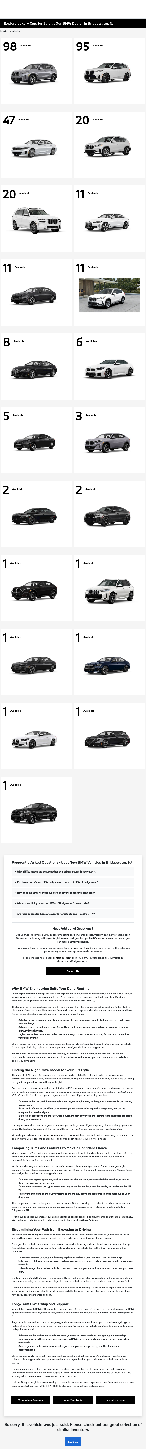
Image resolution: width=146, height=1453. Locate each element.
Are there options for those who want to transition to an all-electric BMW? (56, 913)
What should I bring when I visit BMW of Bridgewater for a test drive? (53, 903)
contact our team (62, 957)
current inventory (51, 1135)
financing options (85, 1244)
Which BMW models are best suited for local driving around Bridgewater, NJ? (57, 871)
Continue (73, 1441)
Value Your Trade (73, 1400)
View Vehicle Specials (30, 1400)
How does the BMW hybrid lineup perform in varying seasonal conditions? (56, 892)
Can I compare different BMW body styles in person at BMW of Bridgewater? (57, 882)
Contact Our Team (115, 1400)
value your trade (81, 947)
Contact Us (73, 971)
